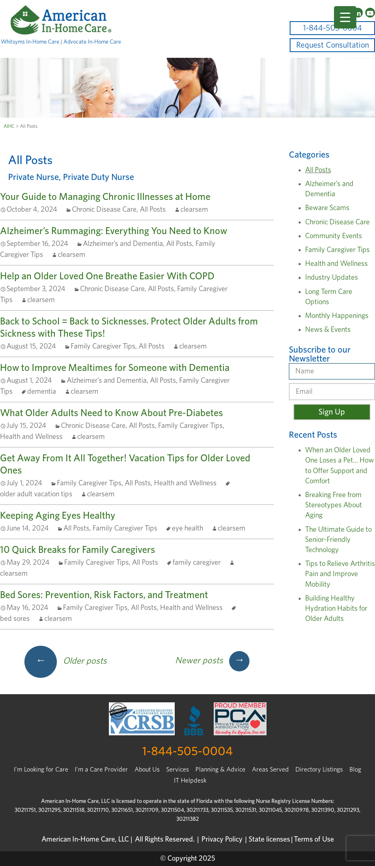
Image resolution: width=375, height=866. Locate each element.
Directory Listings (319, 769)
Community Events (333, 236)
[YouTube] (370, 13)
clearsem (194, 209)
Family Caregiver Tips (103, 346)
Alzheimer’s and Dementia (123, 244)
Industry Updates (331, 277)
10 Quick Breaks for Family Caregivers (77, 550)
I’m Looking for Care (41, 769)
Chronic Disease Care (104, 209)
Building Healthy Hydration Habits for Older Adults (336, 609)
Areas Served (270, 769)
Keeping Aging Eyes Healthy (57, 516)
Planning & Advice (220, 769)
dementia (41, 391)
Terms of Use (314, 839)
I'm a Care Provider (101, 769)
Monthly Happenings (336, 316)
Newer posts (212, 660)
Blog (355, 769)
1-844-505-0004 (332, 28)
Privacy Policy (222, 839)
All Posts (153, 209)
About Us (147, 769)
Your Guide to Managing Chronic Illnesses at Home (105, 197)
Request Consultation (332, 45)
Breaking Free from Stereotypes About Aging (333, 505)
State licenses (269, 839)
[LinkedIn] (358, 13)
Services (177, 769)
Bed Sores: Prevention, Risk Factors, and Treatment (104, 595)
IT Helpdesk (190, 780)
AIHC (9, 126)
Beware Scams (327, 208)
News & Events (328, 329)
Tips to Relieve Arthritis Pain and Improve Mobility (340, 574)
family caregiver (197, 562)
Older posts (65, 660)
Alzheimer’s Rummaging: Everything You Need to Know (113, 231)
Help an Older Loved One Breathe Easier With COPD (107, 276)
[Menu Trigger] (345, 17)
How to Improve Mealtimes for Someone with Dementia (115, 368)
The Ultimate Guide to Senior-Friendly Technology (338, 540)
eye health (187, 528)
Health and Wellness (31, 437)
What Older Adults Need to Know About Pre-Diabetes (111, 413)
